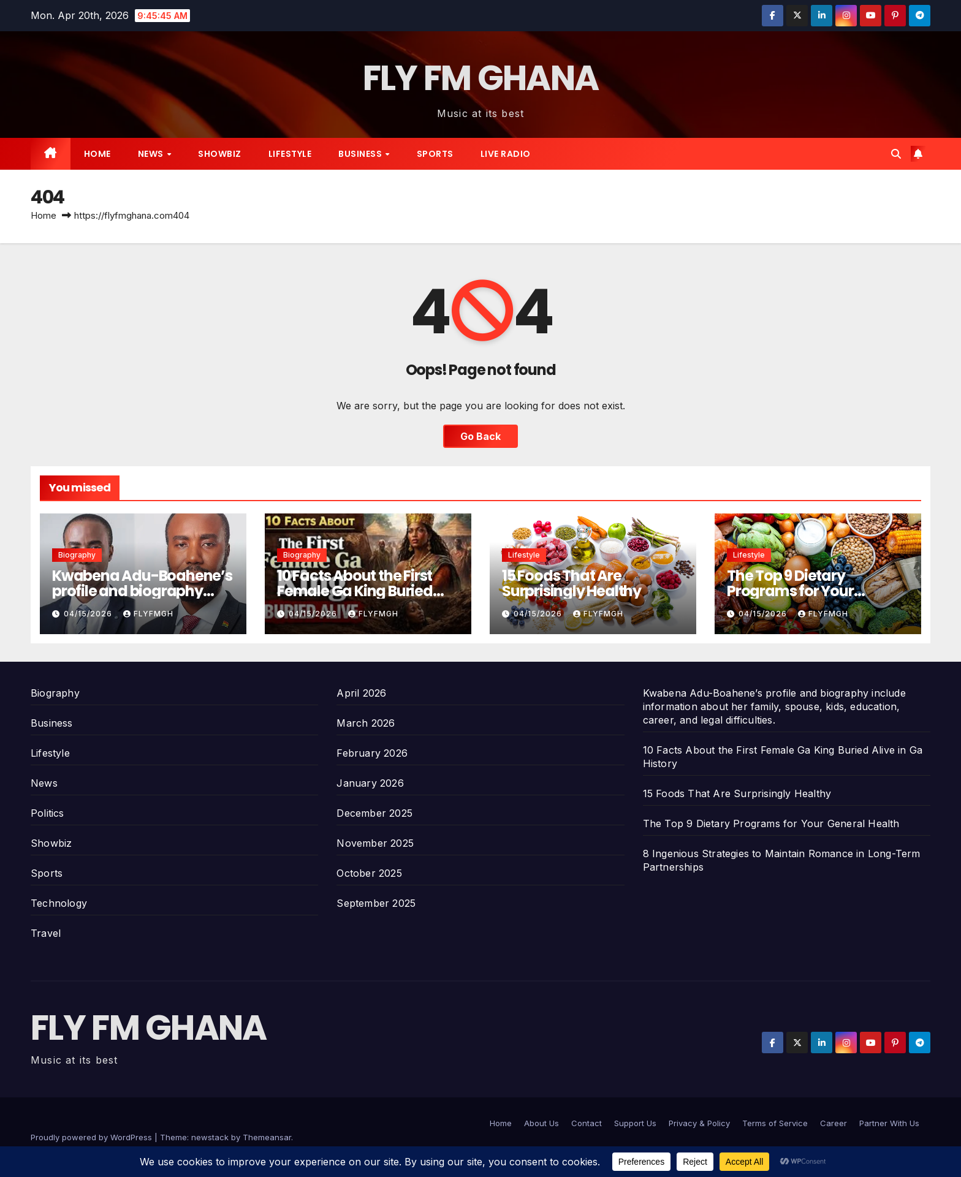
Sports (435, 154)
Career (833, 1123)
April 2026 (361, 693)
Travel (46, 933)
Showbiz (219, 154)
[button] (896, 154)
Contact (586, 1123)
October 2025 (368, 873)
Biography (77, 554)
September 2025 (376, 903)
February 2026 (372, 753)
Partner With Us (889, 1123)
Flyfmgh (148, 613)
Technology (59, 903)
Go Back (480, 436)
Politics (47, 813)
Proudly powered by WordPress (92, 1137)
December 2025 (374, 813)
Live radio (505, 154)
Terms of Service (775, 1123)
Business (361, 154)
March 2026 (365, 723)
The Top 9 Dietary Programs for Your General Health (790, 591)
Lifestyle (290, 154)
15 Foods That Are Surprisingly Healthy (571, 583)
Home (97, 154)
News (152, 154)
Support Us (635, 1123)
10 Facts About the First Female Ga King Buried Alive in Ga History (355, 591)
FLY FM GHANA (481, 78)
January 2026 (369, 783)
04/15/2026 (89, 613)
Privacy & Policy (699, 1123)
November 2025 (375, 843)
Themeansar (267, 1137)
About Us (541, 1123)
